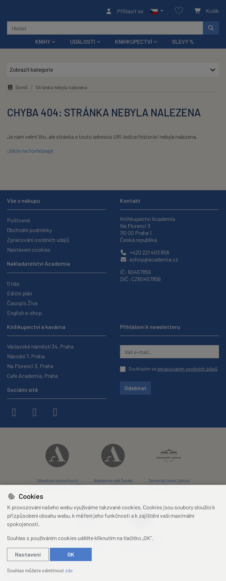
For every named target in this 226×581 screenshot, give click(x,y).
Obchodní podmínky (29, 230)
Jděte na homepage (30, 152)
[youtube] (55, 411)
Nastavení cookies (29, 249)
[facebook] (14, 411)
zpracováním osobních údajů (187, 369)
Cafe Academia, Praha (32, 375)
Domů (17, 89)
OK (70, 554)
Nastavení (28, 554)
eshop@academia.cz (149, 259)
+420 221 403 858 (144, 252)
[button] (156, 12)
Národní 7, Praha (26, 356)
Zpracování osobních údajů (38, 240)
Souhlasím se (173, 369)
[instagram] (35, 411)
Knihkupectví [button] (133, 43)
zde (69, 570)
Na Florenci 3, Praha (30, 366)
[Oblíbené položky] (179, 12)
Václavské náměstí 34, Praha (40, 346)
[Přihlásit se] (124, 12)
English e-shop (24, 312)
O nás (13, 283)
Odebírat (135, 388)
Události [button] (82, 43)
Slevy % (183, 43)
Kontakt (130, 201)
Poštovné (18, 220)
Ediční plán (19, 293)
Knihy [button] (42, 43)
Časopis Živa (22, 303)
